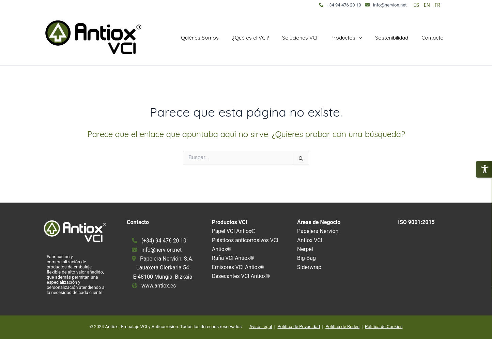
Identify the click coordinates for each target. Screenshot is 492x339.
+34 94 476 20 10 (344, 5)
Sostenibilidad (396, 37)
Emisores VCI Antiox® (238, 267)
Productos (354, 37)
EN (427, 5)
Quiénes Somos (217, 37)
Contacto (434, 37)
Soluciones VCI (310, 37)
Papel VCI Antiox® (234, 231)
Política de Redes (342, 326)
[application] (366, 37)
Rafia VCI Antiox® (233, 258)
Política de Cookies (384, 326)
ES (416, 5)
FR (437, 5)
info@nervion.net (389, 5)
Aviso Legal (260, 326)
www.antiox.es (159, 285)
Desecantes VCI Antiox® (241, 276)
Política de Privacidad (298, 326)
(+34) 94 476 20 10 (164, 240)
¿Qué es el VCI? (264, 37)
